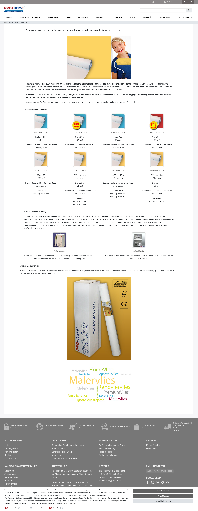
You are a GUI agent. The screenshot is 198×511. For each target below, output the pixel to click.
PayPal (55, 508)
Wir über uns (10, 458)
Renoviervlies (10, 484)
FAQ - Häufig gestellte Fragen (112, 445)
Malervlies (9, 471)
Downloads (151, 448)
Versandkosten (11, 452)
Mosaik (132, 17)
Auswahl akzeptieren (163, 501)
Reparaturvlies (11, 477)
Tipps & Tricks (105, 452)
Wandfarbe (100, 17)
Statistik (25, 508)
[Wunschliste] (179, 2)
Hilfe (6, 445)
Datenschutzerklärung (62, 452)
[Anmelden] (156, 2)
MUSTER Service (165, 17)
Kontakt (7, 455)
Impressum (57, 455)
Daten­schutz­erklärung (70, 503)
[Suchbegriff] (163, 10)
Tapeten (9, 17)
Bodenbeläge (147, 17)
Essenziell (12, 508)
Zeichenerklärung (107, 448)
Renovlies (8, 480)
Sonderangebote (185, 17)
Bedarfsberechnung (108, 455)
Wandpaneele (53, 17)
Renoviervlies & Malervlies (30, 17)
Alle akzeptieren (163, 490)
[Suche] (189, 10)
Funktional (68, 508)
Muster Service (153, 445)
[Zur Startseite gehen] (11, 22)
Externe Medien (40, 508)
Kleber (68, 17)
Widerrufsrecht (58, 448)
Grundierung (83, 17)
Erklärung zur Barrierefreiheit (65, 458)
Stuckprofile (117, 17)
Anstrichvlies (10, 474)
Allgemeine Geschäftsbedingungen (68, 445)
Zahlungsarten (11, 448)
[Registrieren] (169, 2)
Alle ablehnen (163, 496)
